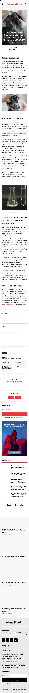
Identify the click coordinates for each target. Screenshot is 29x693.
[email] (14, 409)
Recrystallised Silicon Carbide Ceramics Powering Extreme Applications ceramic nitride (18, 488)
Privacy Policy (19, 417)
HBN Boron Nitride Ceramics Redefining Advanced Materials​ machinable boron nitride (19, 494)
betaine (12, 358)
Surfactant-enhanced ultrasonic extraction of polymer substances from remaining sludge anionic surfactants (7, 367)
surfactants (18, 358)
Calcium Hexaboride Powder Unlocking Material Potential (18, 474)
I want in (14, 414)
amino (7, 358)
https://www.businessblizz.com (14, 381)
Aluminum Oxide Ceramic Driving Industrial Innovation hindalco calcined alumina (18, 467)
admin (15, 47)
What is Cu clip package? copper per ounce (21, 365)
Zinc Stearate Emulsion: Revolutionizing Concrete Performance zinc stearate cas (19, 481)
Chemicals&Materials (14, 32)
